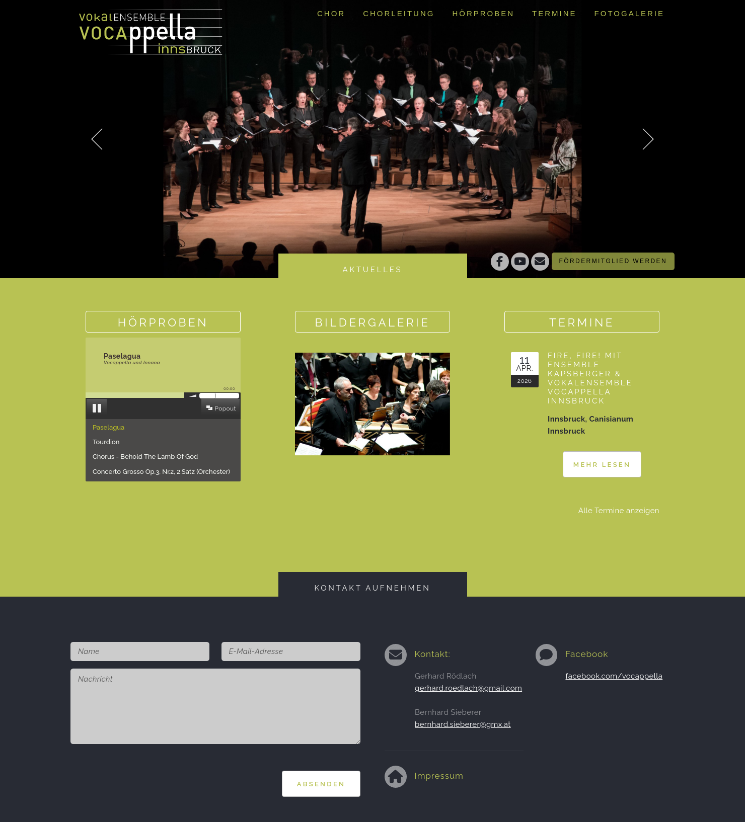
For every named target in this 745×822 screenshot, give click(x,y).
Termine (554, 13)
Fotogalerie (629, 13)
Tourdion (106, 442)
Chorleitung (398, 13)
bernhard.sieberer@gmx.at (463, 724)
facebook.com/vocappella (614, 676)
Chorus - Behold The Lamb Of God (145, 456)
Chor (331, 13)
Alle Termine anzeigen (618, 510)
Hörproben (483, 13)
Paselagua (108, 427)
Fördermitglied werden (613, 261)
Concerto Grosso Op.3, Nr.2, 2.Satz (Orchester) (161, 471)
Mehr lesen (602, 464)
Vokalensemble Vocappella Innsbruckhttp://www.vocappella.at (151, 27)
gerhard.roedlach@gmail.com (468, 688)
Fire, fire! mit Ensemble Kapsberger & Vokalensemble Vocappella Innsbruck (590, 378)
